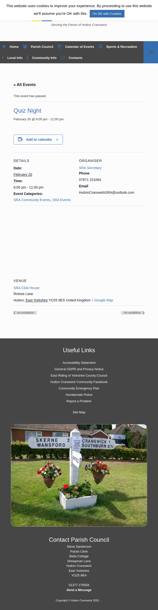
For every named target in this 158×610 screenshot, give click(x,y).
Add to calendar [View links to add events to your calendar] (39, 139)
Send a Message (79, 590)
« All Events (25, 85)
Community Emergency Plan (79, 388)
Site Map (79, 412)
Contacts (71, 58)
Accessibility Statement (79, 363)
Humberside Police (79, 395)
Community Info (41, 58)
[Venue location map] (79, 241)
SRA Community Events (32, 200)
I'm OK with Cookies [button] (107, 14)
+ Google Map (102, 300)
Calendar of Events (76, 47)
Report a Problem (79, 401)
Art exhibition (25, 312)
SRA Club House (26, 288)
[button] (150, 52)
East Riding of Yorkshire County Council (79, 375)
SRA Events (61, 200)
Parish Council (38, 47)
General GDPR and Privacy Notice (79, 369)
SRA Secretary (90, 168)
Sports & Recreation (118, 47)
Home (10, 47)
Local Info (12, 58)
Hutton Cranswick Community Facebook (79, 382)
